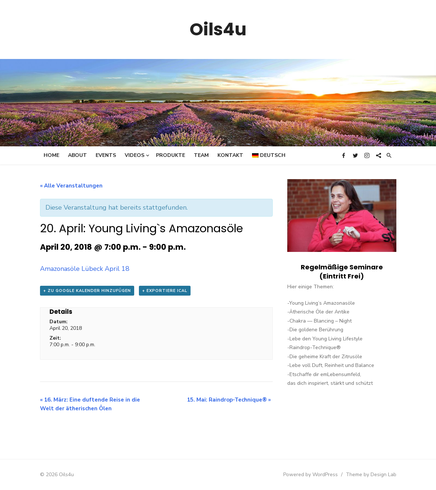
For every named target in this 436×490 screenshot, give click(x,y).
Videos (134, 155)
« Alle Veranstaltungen (71, 185)
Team (201, 155)
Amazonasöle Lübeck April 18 (84, 268)
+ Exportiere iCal (164, 290)
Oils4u (218, 29)
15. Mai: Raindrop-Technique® (229, 399)
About (77, 155)
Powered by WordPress (310, 474)
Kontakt (230, 155)
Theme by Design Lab (371, 474)
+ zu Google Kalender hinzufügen (87, 290)
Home (51, 155)
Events (106, 155)
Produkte (170, 155)
